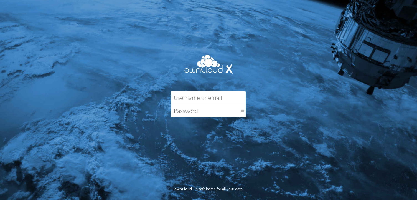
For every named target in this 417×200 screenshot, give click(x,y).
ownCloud (183, 188)
